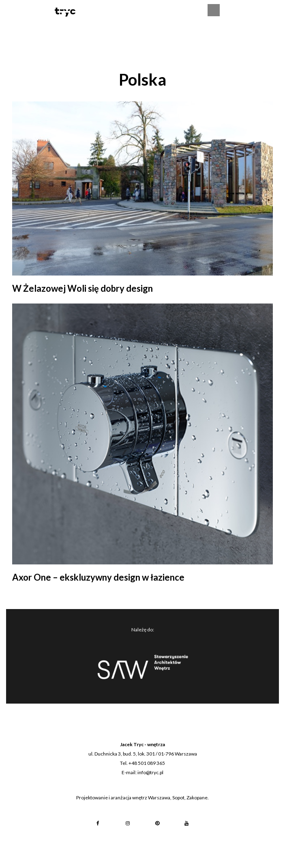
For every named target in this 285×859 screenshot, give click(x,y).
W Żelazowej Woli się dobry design (82, 288)
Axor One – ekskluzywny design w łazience (98, 577)
